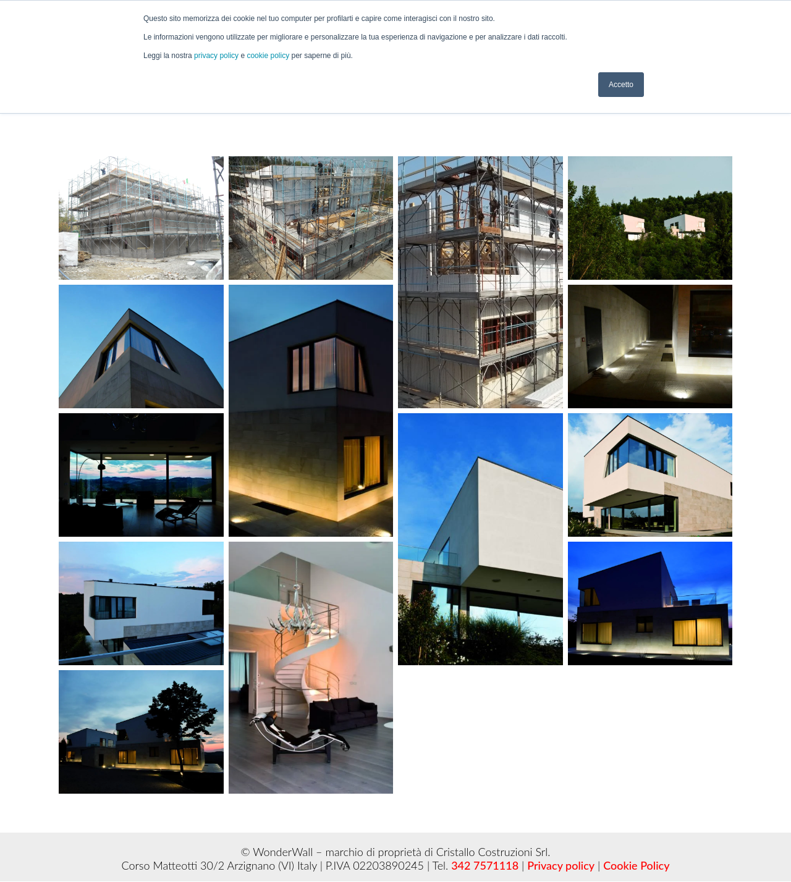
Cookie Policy (636, 865)
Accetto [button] (621, 84)
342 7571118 (484, 865)
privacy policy (217, 55)
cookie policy (269, 55)
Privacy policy (560, 865)
